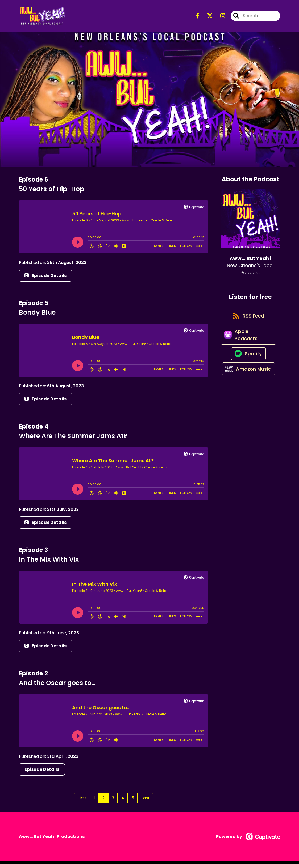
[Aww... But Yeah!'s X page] (207, 17)
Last (145, 801)
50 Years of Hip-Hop (51, 191)
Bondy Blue (37, 315)
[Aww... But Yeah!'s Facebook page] (198, 17)
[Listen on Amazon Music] (247, 386)
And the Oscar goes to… (57, 685)
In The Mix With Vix (49, 562)
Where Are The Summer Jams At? (73, 438)
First (81, 801)
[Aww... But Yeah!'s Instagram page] (219, 17)
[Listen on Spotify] (247, 367)
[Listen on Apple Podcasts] (248, 344)
